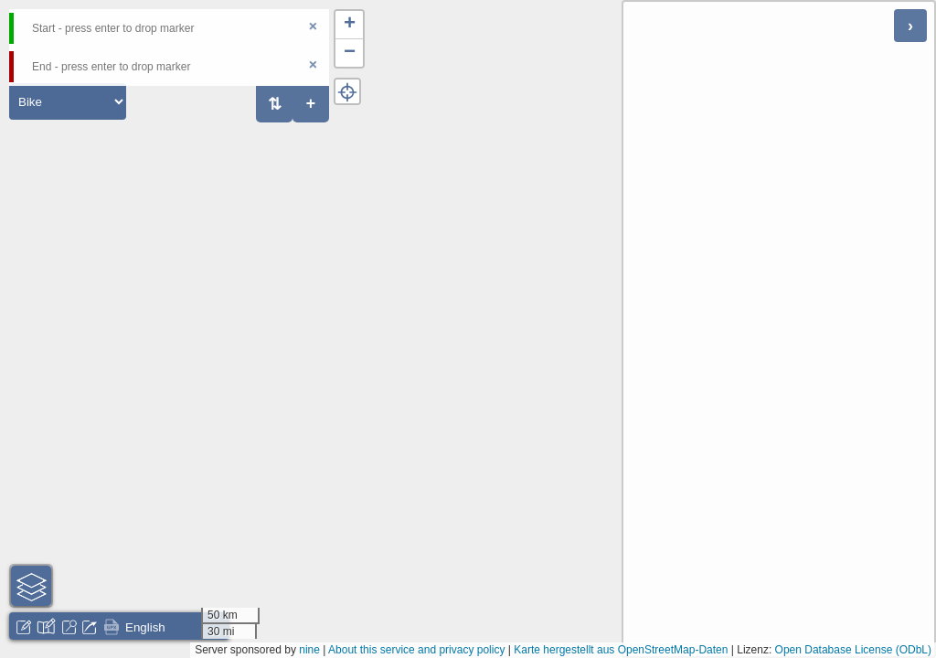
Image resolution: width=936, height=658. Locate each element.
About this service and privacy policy (416, 649)
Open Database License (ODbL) (853, 649)
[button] (349, 25)
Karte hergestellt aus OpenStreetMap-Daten (621, 649)
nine (309, 649)
